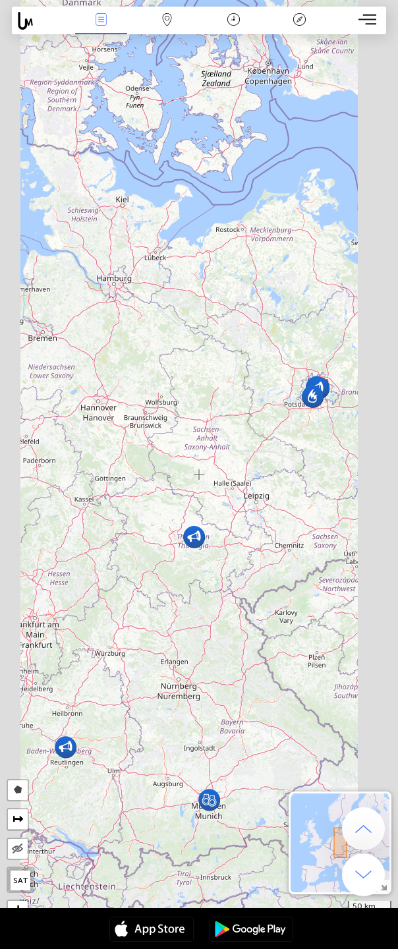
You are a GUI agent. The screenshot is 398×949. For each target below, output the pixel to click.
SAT (20, 880)
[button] (209, 800)
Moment (234, 21)
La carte (167, 21)
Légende (299, 21)
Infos (100, 21)
